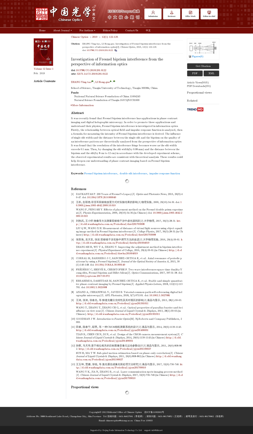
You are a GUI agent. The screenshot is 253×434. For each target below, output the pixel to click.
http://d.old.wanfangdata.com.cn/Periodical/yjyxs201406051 (112, 330)
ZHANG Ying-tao (81, 82)
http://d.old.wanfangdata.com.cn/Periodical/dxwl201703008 (120, 234)
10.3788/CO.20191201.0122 (100, 50)
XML (211, 73)
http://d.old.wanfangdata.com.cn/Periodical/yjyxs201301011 (112, 303)
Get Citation (203, 66)
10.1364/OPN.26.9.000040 (101, 197)
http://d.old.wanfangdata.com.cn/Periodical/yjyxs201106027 (115, 348)
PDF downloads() (199, 86)
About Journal (62, 30)
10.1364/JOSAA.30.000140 (110, 264)
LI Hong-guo (102, 82)
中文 (148, 30)
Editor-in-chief (209, 14)
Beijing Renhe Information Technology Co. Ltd (122, 430)
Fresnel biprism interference (100, 173)
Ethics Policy (110, 30)
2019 (94, 36)
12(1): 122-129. (110, 36)
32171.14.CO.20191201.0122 (92, 73)
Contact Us (131, 30)
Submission (153, 14)
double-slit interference (133, 173)
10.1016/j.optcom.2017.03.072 (93, 276)
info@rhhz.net (157, 430)
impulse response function (164, 173)
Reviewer (172, 14)
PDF (194, 73)
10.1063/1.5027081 (159, 295)
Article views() (198, 82)
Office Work (190, 14)
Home (42, 30)
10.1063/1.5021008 (96, 287)
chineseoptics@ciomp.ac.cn (119, 420)
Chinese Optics (79, 36)
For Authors (87, 30)
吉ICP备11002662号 (154, 412)
